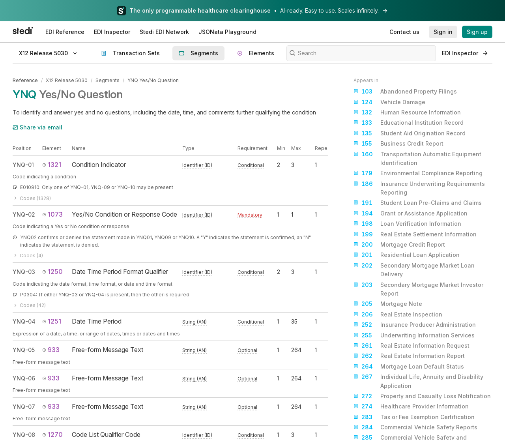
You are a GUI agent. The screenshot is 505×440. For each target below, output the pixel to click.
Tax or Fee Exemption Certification (414, 417)
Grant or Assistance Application (411, 213)
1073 (52, 214)
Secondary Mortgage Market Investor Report (418, 289)
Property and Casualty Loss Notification (422, 396)
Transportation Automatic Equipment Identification (417, 158)
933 (51, 350)
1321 (51, 165)
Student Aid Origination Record (410, 133)
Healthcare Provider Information (411, 406)
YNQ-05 (24, 349)
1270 (52, 434)
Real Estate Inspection (398, 314)
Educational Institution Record (409, 122)
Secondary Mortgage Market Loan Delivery (414, 269)
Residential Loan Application (407, 255)
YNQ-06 (24, 378)
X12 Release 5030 (67, 80)
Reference (25, 80)
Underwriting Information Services (414, 335)
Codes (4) (28, 255)
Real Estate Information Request (411, 345)
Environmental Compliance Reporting (418, 173)
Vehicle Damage (389, 102)
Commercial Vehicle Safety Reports (415, 427)
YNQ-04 (24, 321)
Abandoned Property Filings (405, 91)
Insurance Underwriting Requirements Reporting (419, 188)
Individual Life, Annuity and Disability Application (418, 381)
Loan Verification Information (407, 223)
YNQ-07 (24, 406)
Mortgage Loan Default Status (409, 366)
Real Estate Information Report (409, 356)
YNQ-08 (24, 434)
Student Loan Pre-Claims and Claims (418, 202)
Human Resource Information (407, 112)
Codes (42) (29, 305)
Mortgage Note (388, 304)
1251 (51, 321)
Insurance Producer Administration (415, 324)
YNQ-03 (24, 271)
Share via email (37, 127)
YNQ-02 (24, 214)
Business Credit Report (398, 143)
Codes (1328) (32, 198)
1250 (52, 271)
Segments (107, 80)
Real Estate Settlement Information (415, 234)
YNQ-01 (23, 164)
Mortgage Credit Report (399, 244)
